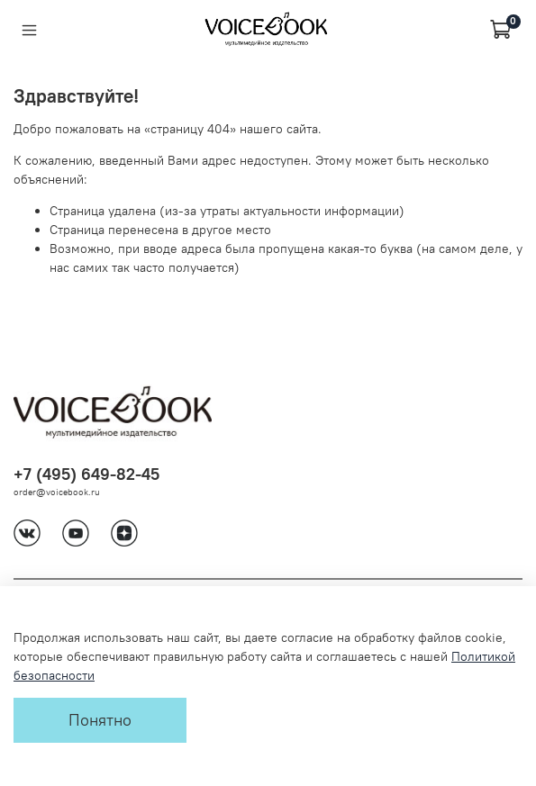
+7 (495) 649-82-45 (86, 474)
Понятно (100, 720)
